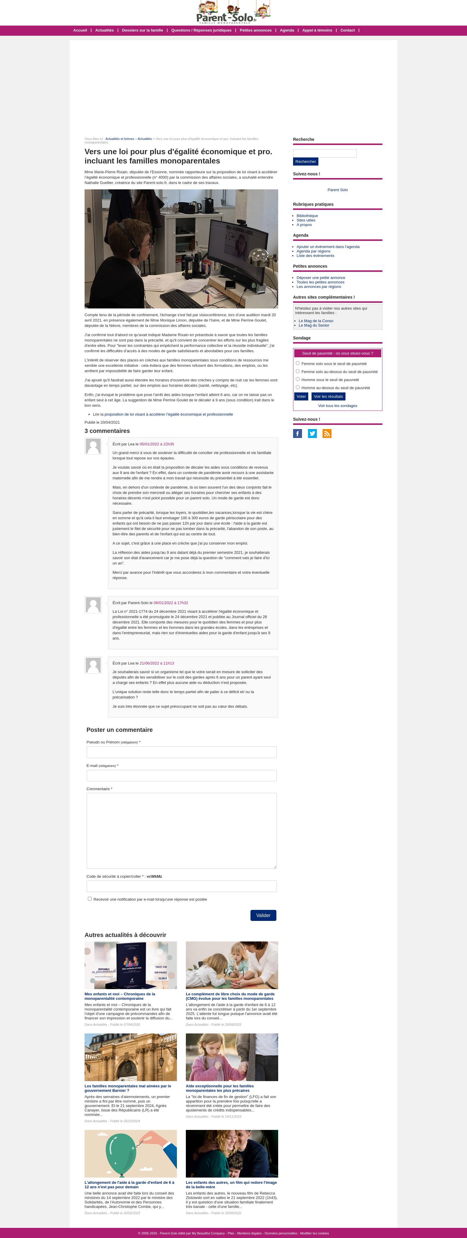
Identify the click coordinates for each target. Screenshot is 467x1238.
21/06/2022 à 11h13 (157, 663)
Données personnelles (281, 1233)
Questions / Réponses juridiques (201, 30)
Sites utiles (306, 220)
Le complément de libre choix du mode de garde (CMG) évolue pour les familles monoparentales (230, 996)
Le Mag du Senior (314, 325)
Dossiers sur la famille (142, 30)
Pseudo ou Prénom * (114, 742)
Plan (231, 1233)
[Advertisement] (233, 85)
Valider (263, 915)
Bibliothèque (307, 215)
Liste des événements (315, 255)
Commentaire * (100, 789)
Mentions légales (249, 1233)
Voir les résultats (328, 396)
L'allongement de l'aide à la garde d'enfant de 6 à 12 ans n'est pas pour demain (129, 1184)
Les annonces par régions (319, 286)
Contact (347, 30)
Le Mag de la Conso (316, 321)
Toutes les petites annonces (320, 282)
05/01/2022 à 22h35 (157, 444)
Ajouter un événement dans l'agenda (328, 246)
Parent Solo (338, 190)
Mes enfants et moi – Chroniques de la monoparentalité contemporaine (120, 996)
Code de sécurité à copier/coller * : (124, 876)
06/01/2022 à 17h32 (171, 603)
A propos (304, 224)
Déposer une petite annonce (321, 277)
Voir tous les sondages (337, 405)
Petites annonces (256, 30)
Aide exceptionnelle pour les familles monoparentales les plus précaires (220, 1088)
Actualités (104, 30)
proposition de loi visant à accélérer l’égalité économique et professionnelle (169, 414)
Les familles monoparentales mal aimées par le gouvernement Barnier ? (128, 1088)
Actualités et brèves (119, 139)
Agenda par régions (313, 251)
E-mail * (103, 765)
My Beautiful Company (208, 1233)
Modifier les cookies (314, 1233)
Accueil (80, 30)
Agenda (287, 30)
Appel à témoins (317, 30)
